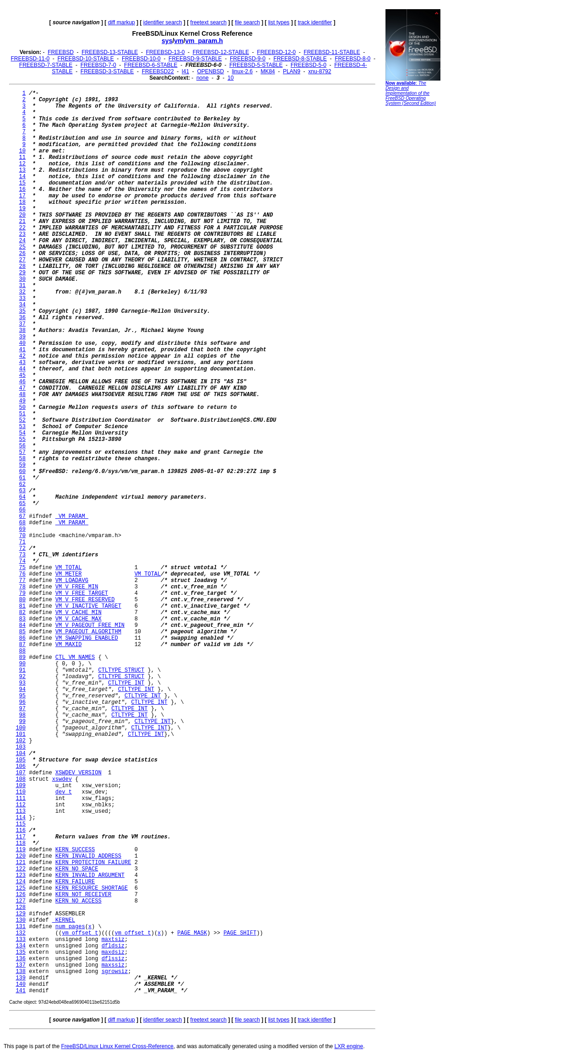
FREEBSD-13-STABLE (109, 52)
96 (22, 702)
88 (22, 651)
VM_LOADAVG (71, 580)
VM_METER (68, 574)
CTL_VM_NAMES (75, 657)
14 (22, 177)
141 (21, 991)
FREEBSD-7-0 (98, 65)
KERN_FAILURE (75, 882)
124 (21, 882)
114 (21, 818)
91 (22, 670)
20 (22, 215)
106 (21, 766)
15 (22, 183)
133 (21, 939)
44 (22, 369)
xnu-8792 (319, 71)
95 (22, 696)
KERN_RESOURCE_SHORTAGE (91, 888)
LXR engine (348, 1046)
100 (21, 728)
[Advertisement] (412, 249)
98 (22, 715)
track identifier (315, 22)
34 (22, 305)
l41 (185, 71)
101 (21, 734)
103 (21, 747)
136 (21, 959)
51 (22, 414)
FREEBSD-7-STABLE (45, 65)
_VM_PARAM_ (71, 516)
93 (22, 683)
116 (21, 830)
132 (21, 933)
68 (22, 523)
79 (22, 593)
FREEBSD (61, 52)
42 (22, 356)
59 (22, 465)
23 (22, 234)
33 (22, 298)
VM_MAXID (68, 645)
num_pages (70, 927)
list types (279, 22)
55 (22, 439)
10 (230, 78)
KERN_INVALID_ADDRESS (88, 856)
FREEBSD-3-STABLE (107, 71)
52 (22, 420)
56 (22, 446)
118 (21, 843)
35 (22, 311)
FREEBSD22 (158, 71)
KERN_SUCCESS (75, 850)
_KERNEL (63, 920)
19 (22, 209)
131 (21, 927)
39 (22, 337)
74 (22, 561)
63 (22, 491)
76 (22, 574)
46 (22, 382)
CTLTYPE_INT (126, 683)
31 (22, 286)
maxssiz (113, 965)
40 (22, 343)
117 (21, 837)
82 (22, 612)
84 (22, 625)
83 (22, 619)
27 (22, 260)
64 (22, 497)
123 (21, 875)
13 (22, 170)
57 (22, 452)
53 (22, 427)
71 (22, 542)
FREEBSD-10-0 (141, 58)
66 (22, 510)
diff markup (121, 22)
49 (22, 401)
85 (22, 632)
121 (21, 862)
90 (22, 664)
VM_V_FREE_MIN (76, 587)
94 (22, 689)
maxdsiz (113, 952)
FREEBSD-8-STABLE (299, 58)
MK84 (267, 71)
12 (22, 164)
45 (22, 375)
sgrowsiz (115, 971)
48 (22, 395)
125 (21, 888)
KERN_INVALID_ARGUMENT (90, 875)
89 (22, 657)
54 (22, 433)
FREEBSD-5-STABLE (255, 65)
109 (21, 786)
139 (21, 978)
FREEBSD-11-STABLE (332, 52)
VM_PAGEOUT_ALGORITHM (88, 632)
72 (22, 548)
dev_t (63, 792)
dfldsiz (113, 946)
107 (21, 773)
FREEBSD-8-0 (352, 58)
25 (22, 247)
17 (22, 196)
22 (22, 228)
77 (22, 580)
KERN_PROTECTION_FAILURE (93, 862)
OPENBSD (210, 71)
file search (247, 22)
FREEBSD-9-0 (248, 58)
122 (21, 869)
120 (21, 856)
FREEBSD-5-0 (308, 65)
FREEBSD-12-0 (276, 52)
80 (22, 600)
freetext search (208, 22)
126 (21, 895)
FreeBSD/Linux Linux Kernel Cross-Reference (117, 1046)
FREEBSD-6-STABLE (150, 65)
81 (22, 606)
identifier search (162, 22)
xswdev (62, 779)
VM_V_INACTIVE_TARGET (88, 606)
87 (22, 645)
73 (22, 555)
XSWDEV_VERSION (78, 773)
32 (22, 292)
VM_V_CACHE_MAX (78, 619)
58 (22, 459)
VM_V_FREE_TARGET (81, 593)
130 (21, 920)
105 (21, 760)
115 (21, 824)
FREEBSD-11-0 (30, 58)
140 (21, 984)
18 (22, 202)
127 (21, 901)
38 (22, 330)
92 (22, 677)
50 (22, 407)
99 (22, 721)
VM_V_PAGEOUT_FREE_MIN (90, 625)
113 (21, 811)
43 (22, 362)
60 (22, 471)
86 (22, 638)
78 (22, 587)
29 (22, 273)
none (202, 78)
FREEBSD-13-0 (165, 52)
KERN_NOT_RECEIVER (83, 895)
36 (22, 318)
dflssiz (113, 959)
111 (21, 798)
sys (167, 40)
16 (22, 189)
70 (22, 536)
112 (21, 805)
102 (21, 741)
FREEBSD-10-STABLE (86, 58)
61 (22, 478)
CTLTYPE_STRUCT (121, 670)
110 (21, 792)
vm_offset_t (80, 933)
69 (22, 529)
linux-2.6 (242, 71)
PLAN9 (291, 71)
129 (21, 914)
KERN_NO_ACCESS (78, 901)
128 (21, 907)
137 (21, 965)
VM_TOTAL (68, 568)
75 (22, 568)
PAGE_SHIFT (239, 933)
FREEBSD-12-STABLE (221, 52)
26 (22, 253)
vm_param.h (203, 40)
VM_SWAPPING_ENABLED (86, 638)
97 (22, 709)
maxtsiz (113, 939)
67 (22, 516)
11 (22, 157)
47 (22, 388)
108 (21, 779)
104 (21, 753)
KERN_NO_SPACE (76, 869)
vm (178, 40)
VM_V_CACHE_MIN (78, 612)
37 (22, 324)
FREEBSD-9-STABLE (195, 58)
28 (22, 266)
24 (22, 241)
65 (22, 503)
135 (21, 952)
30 (22, 279)
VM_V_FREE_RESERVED (85, 600)
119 (21, 850)
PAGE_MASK (192, 933)
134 (21, 946)
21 (22, 221)
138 (21, 971)
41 (22, 350)
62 (22, 484)
